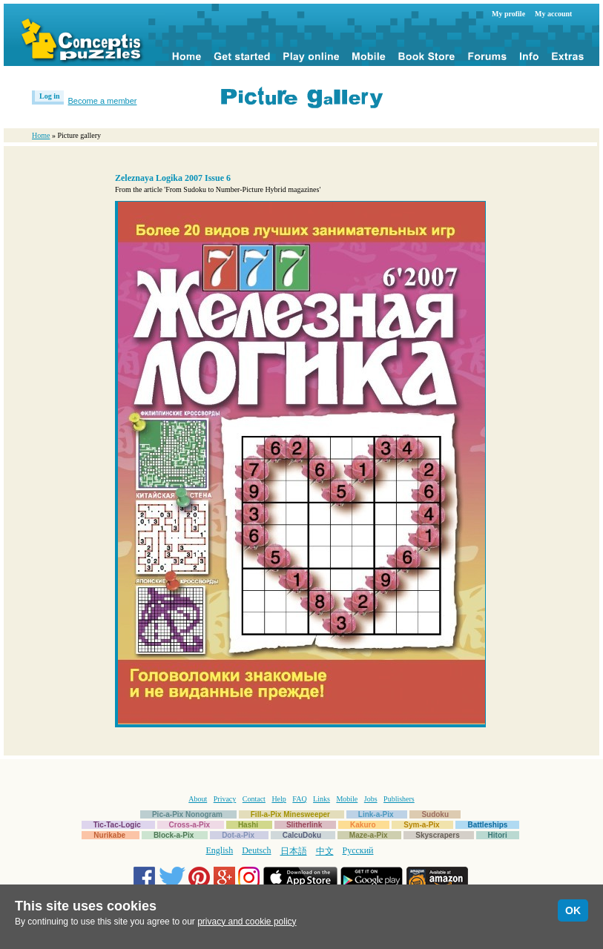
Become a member (102, 100)
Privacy (225, 799)
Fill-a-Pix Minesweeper (290, 814)
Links (321, 799)
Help (278, 799)
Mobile (346, 799)
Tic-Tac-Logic (117, 825)
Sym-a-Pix (421, 825)
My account (553, 14)
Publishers (399, 799)
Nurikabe (109, 835)
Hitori (497, 835)
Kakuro (362, 825)
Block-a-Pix (174, 835)
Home (41, 135)
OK (573, 910)
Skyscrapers (437, 835)
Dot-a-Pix (238, 835)
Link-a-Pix (376, 814)
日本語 (293, 851)
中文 (325, 851)
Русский (358, 850)
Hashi (248, 825)
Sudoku (435, 814)
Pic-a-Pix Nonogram (187, 814)
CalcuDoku (302, 835)
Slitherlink (304, 825)
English (220, 850)
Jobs (371, 799)
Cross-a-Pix (190, 825)
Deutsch (256, 850)
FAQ (299, 799)
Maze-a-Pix (368, 835)
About (197, 799)
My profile (508, 14)
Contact (254, 799)
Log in (49, 96)
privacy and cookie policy (246, 921)
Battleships (487, 825)
